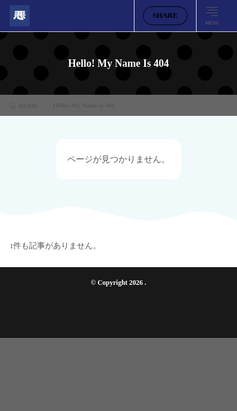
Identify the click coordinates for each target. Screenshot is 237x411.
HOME (29, 105)
